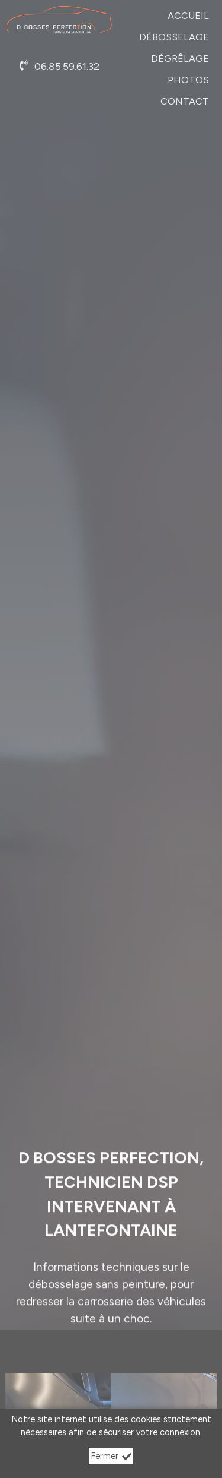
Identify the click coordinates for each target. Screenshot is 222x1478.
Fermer (111, 1456)
